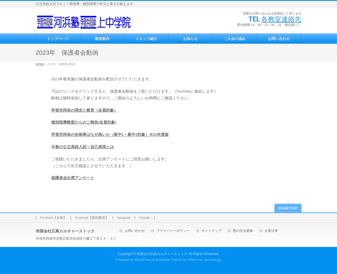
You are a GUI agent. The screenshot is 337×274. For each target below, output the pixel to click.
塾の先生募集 (243, 231)
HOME (40, 64)
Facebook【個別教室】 (92, 218)
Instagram (124, 218)
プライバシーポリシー (173, 231)
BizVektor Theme (168, 260)
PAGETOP (288, 208)
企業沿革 (271, 231)
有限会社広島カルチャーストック (162, 254)
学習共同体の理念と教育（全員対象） (84, 110)
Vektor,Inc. (195, 260)
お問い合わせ (135, 231)
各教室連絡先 (281, 19)
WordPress (143, 260)
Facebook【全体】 (53, 218)
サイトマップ (211, 231)
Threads (144, 218)
